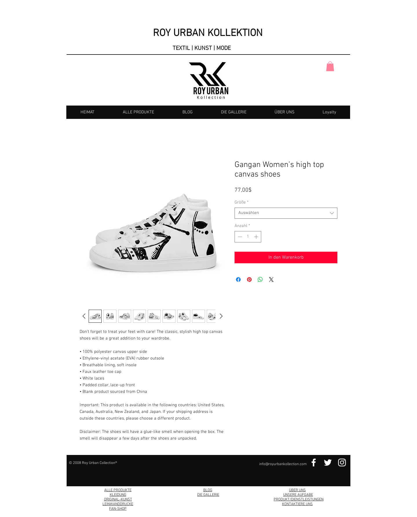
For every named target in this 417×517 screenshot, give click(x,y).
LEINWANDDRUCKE (118, 504)
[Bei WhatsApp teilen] (260, 279)
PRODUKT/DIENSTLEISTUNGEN (298, 499)
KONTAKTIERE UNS (297, 504)
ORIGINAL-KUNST (118, 499)
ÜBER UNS (297, 490)
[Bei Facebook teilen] (238, 279)
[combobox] (286, 213)
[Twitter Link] (328, 462)
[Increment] (257, 236)
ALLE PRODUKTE (117, 490)
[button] (330, 66)
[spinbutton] (248, 236)
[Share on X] (271, 279)
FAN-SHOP (118, 509)
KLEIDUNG (118, 495)
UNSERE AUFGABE (298, 495)
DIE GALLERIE (208, 495)
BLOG (207, 490)
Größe (241, 202)
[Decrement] (239, 236)
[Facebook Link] (313, 462)
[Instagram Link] (342, 462)
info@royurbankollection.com (283, 464)
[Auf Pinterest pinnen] (249, 279)
